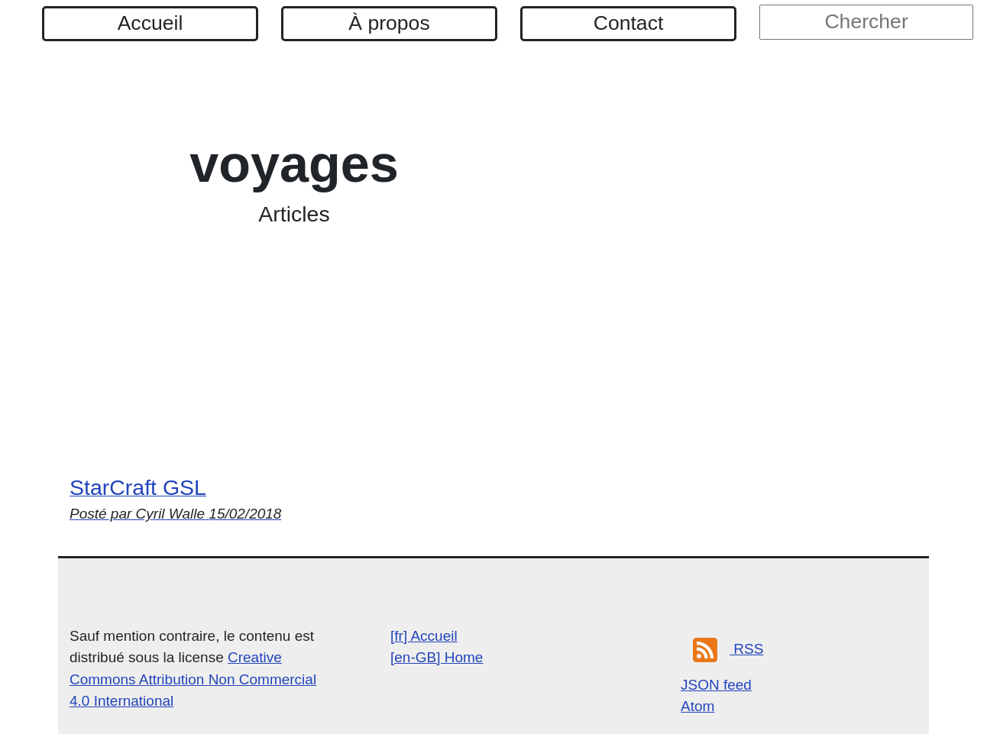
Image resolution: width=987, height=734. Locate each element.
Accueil (150, 22)
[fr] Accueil (424, 636)
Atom (697, 706)
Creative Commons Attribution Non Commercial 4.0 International (193, 679)
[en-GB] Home (436, 657)
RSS (728, 649)
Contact (629, 22)
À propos (388, 22)
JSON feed (716, 685)
